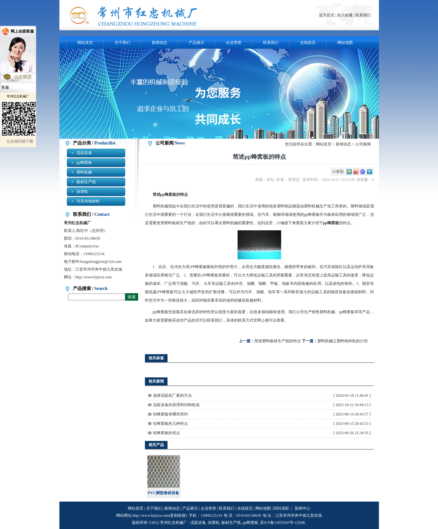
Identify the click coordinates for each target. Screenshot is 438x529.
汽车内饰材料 (88, 201)
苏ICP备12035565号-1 (278, 522)
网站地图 (345, 42)
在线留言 (308, 42)
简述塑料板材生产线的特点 (277, 341)
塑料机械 (84, 172)
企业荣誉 (233, 42)
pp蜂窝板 (84, 162)
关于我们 (122, 42)
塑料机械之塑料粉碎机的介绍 (342, 341)
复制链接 (178, 515)
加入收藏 (344, 15)
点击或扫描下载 (19, 141)
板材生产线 (86, 182)
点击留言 (23, 77)
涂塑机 (82, 191)
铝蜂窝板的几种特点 (170, 423)
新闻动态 (159, 42)
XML (301, 522)
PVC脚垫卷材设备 (163, 493)
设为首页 (327, 15)
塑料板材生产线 (177, 223)
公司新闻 (363, 144)
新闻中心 (302, 508)
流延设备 (84, 153)
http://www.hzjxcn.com (94, 277)
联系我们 (363, 15)
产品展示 (196, 42)
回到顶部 (281, 508)
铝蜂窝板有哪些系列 (170, 414)
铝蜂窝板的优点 (166, 433)
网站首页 (85, 42)
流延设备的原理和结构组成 (176, 405)
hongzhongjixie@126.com (100, 261)
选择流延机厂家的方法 (172, 395)
